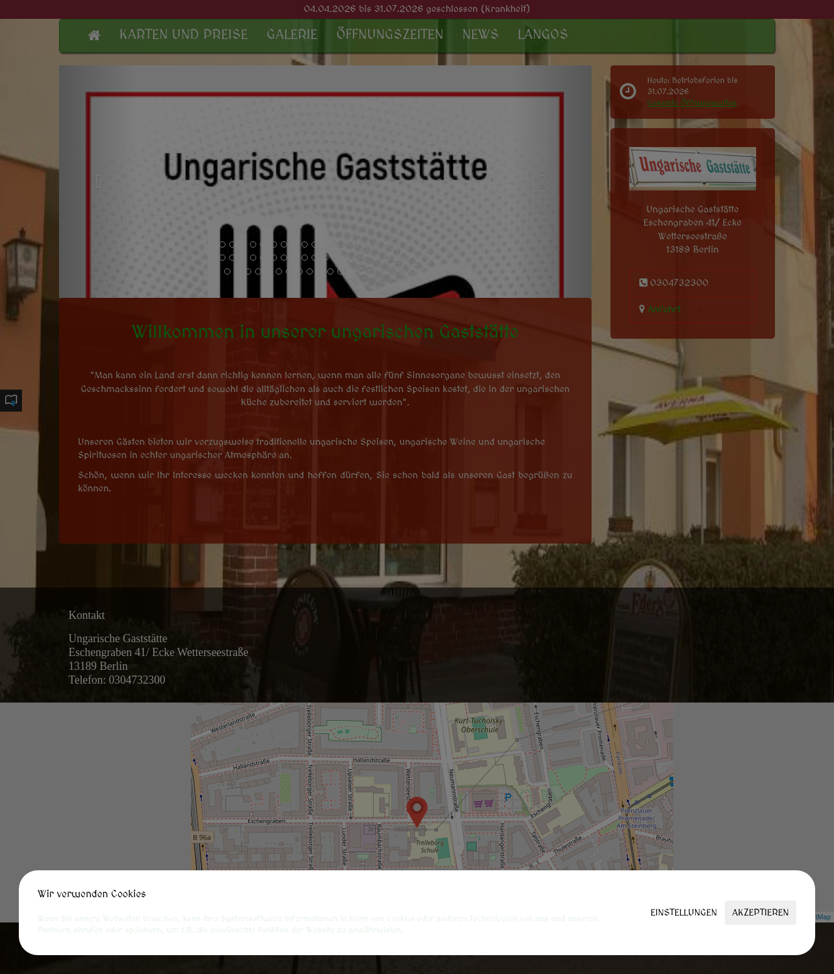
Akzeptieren (760, 912)
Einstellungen (684, 912)
